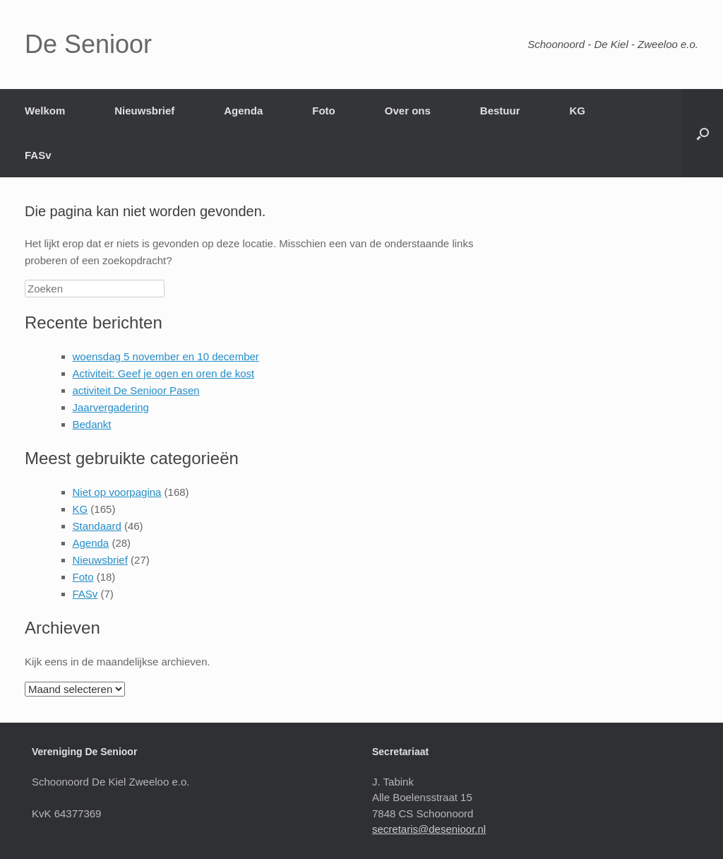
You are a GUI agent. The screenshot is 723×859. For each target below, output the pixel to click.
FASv (38, 155)
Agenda (243, 111)
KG (578, 111)
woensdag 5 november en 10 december (166, 356)
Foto (323, 111)
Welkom (45, 111)
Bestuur (500, 111)
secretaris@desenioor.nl (429, 829)
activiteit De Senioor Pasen (136, 390)
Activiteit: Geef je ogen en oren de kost (164, 373)
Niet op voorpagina (117, 492)
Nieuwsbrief (144, 111)
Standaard (97, 526)
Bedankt (92, 424)
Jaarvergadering (111, 407)
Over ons (408, 111)
